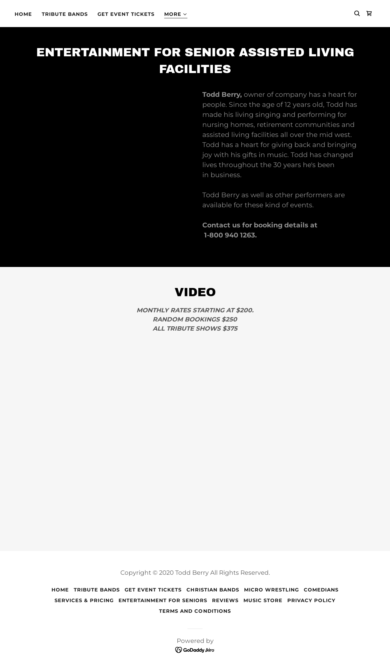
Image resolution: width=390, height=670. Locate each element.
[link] (369, 13)
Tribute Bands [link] (65, 14)
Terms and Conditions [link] (195, 611)
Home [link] (23, 14)
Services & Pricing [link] (84, 600)
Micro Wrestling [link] (271, 590)
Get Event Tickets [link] (126, 14)
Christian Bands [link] (212, 590)
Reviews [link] (225, 600)
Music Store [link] (262, 600)
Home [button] (60, 590)
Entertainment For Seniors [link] (163, 600)
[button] (175, 14)
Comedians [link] (321, 590)
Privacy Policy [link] (311, 600)
